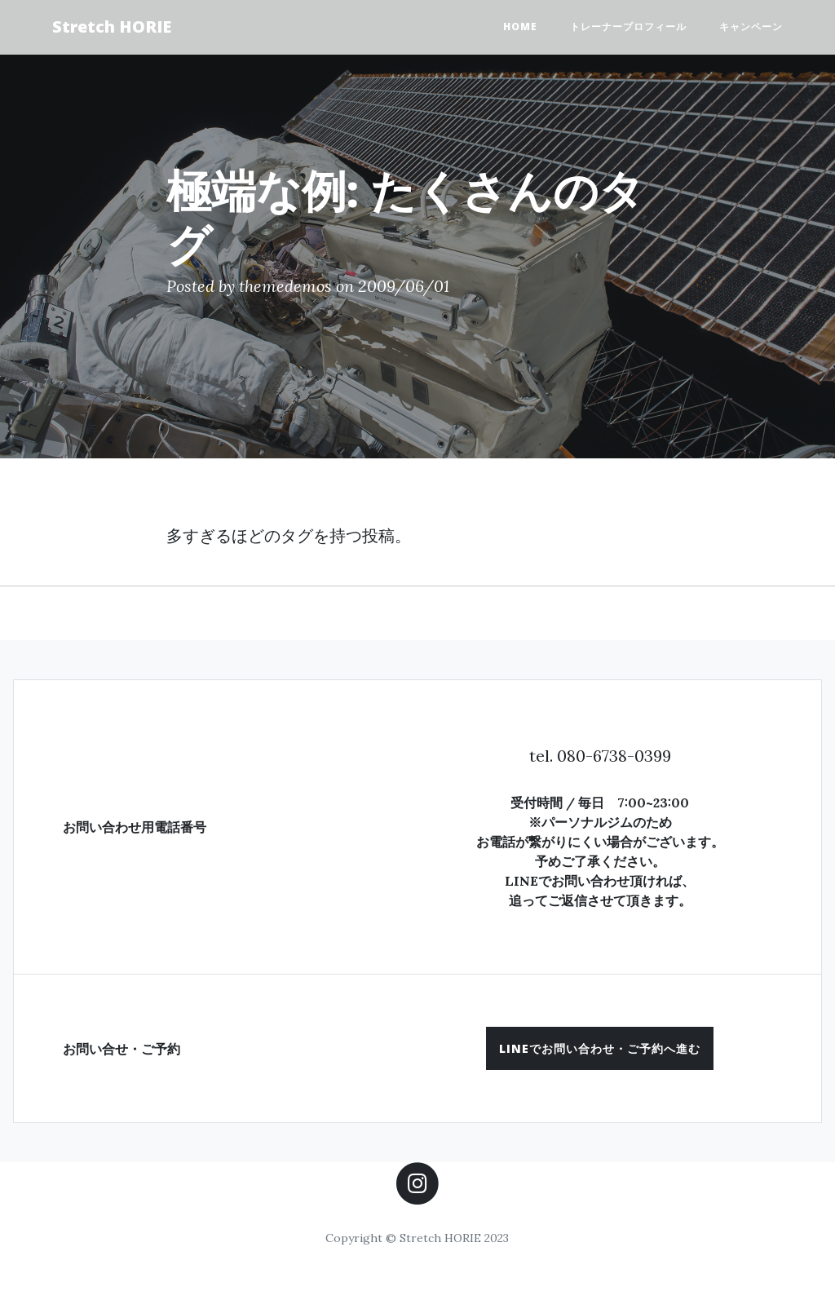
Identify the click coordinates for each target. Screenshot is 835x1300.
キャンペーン (751, 26)
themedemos (285, 286)
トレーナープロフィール (628, 26)
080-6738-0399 (614, 755)
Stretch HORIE (111, 26)
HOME (520, 26)
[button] (600, 1048)
